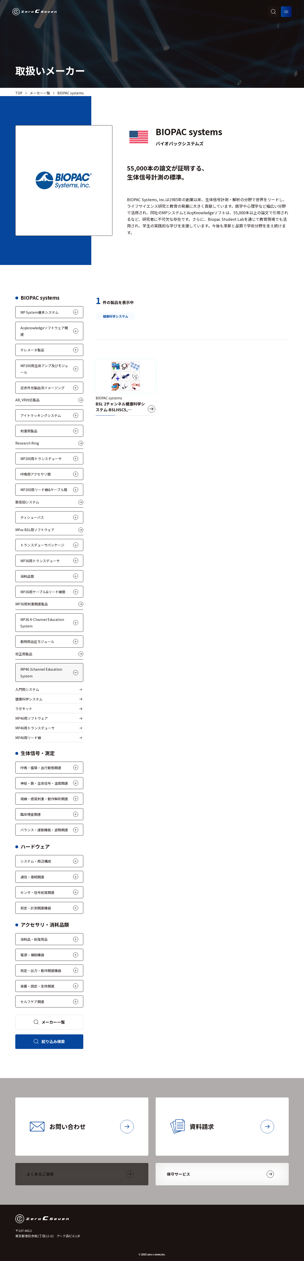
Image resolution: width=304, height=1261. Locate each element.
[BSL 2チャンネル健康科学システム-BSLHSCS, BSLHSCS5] (125, 387)
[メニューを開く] (286, 11)
